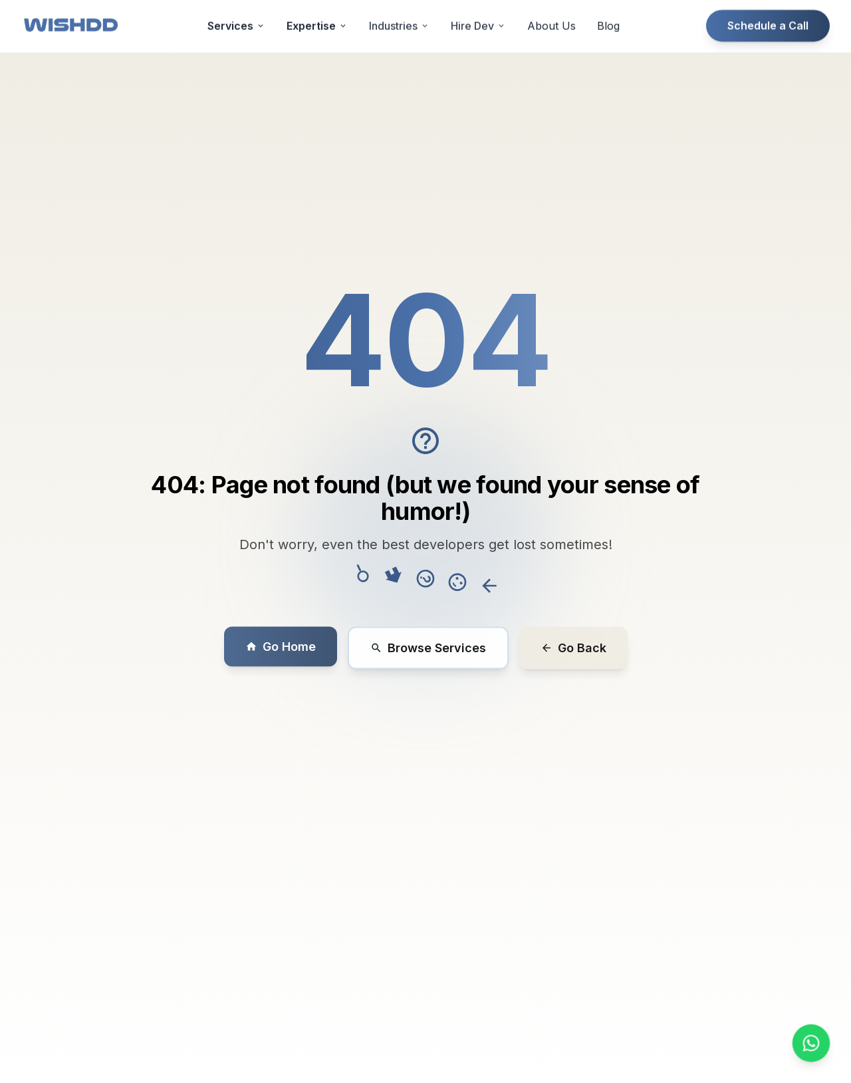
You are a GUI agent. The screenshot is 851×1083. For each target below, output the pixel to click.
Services (236, 8)
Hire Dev (478, 8)
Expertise (317, 8)
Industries (399, 8)
